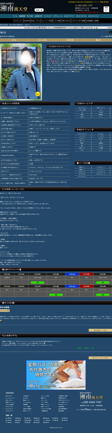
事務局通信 (61, 411)
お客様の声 (38, 16)
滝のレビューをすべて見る (100, 358)
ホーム (15, 16)
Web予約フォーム (63, 404)
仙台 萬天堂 (64, 418)
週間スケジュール (10, 402)
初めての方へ (9, 396)
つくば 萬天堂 (46, 420)
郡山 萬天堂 (8, 420)
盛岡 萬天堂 (46, 418)
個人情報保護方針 (63, 408)
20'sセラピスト (69, 16)
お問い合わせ (66, 21)
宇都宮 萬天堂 (27, 420)
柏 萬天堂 (17, 422)
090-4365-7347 (85, 5)
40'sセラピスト (93, 16)
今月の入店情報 (9, 404)
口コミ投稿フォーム (64, 402)
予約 (37, 282)
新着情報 (25, 404)
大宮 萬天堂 (55, 420)
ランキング (48, 16)
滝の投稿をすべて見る (100, 330)
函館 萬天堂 (36, 418)
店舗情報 (22, 16)
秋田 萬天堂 (55, 418)
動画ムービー (26, 400)
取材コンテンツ (27, 411)
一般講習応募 (44, 411)
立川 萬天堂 (8, 422)
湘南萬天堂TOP (62, 398)
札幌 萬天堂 (18, 418)
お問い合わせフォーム (64, 400)
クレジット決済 (46, 21)
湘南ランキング (45, 404)
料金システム (35, 21)
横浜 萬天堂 (36, 422)
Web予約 (27, 21)
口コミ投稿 (56, 21)
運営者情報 (61, 406)
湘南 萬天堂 (46, 422)
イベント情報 (26, 406)
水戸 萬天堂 (36, 420)
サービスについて (10, 398)
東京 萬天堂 (64, 420)
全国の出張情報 (27, 408)
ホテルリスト (18, 21)
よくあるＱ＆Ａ (27, 402)
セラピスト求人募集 (78, 21)
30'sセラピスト (81, 16)
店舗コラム (43, 398)
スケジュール (57, 16)
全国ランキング (45, 406)
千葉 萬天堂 (27, 422)
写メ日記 (30, 16)
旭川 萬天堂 (8, 418)
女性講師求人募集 (92, 21)
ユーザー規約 (44, 402)
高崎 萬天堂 (18, 420)
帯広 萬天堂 (27, 418)
